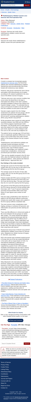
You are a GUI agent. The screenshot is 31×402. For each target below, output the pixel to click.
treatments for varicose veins (9, 83)
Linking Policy (5, 369)
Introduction (16, 28)
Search (27, 5)
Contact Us (4, 388)
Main (22, 28)
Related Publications (16, 279)
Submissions (4, 376)
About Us (3, 383)
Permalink (14, 325)
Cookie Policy (5, 367)
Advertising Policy (6, 371)
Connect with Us (5, 381)
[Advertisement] (15, 60)
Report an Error (5, 385)
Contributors (4, 374)
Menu (27, 2)
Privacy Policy (5, 364)
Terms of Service (6, 362)
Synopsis (9, 28)
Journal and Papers (6, 378)
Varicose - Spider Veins (17, 23)
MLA (22, 325)
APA (19, 325)
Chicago (27, 325)
